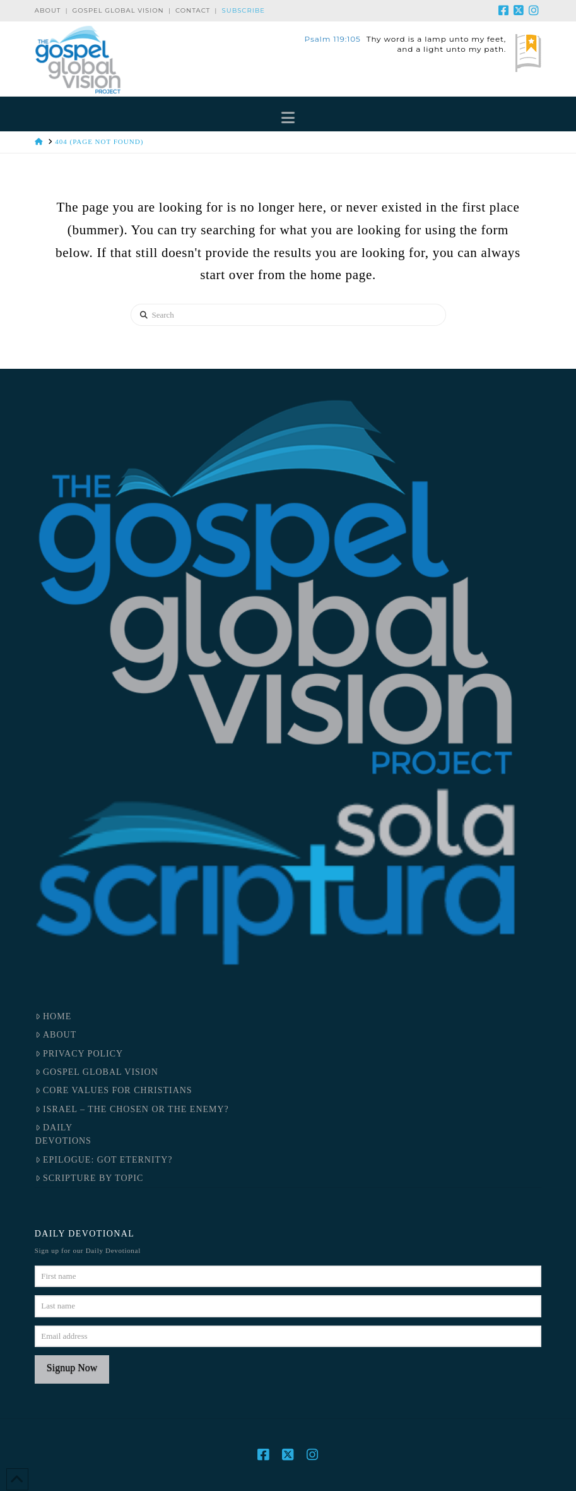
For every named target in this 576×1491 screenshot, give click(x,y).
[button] (288, 117)
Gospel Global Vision (118, 10)
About (48, 10)
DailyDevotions (63, 1134)
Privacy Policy (79, 1053)
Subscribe (243, 10)
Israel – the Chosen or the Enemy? (132, 1109)
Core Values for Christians (113, 1090)
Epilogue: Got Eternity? (104, 1160)
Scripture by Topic (89, 1178)
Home (53, 1016)
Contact (192, 10)
